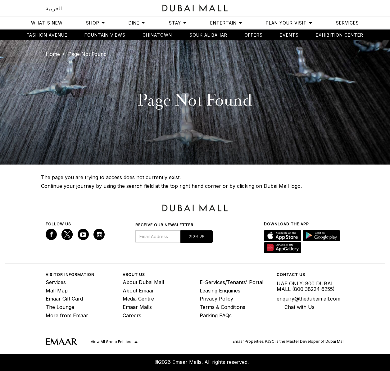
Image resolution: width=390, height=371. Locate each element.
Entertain (226, 22)
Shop (95, 22)
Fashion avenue (47, 35)
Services (347, 22)
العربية (54, 8)
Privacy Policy (216, 299)
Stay (178, 22)
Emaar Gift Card (64, 299)
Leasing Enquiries (220, 290)
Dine (137, 22)
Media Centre (138, 299)
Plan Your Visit (289, 22)
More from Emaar (67, 315)
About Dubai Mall (143, 282)
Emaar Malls (137, 307)
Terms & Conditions (222, 307)
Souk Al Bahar (208, 35)
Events (289, 35)
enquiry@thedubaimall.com (308, 299)
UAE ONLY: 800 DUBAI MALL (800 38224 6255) (306, 286)
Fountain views (104, 35)
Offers (253, 35)
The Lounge (60, 307)
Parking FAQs (216, 315)
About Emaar (138, 290)
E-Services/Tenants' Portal (231, 282)
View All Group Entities (111, 341)
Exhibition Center (339, 35)
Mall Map (57, 290)
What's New (47, 22)
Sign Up (196, 236)
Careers (132, 315)
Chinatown (157, 35)
